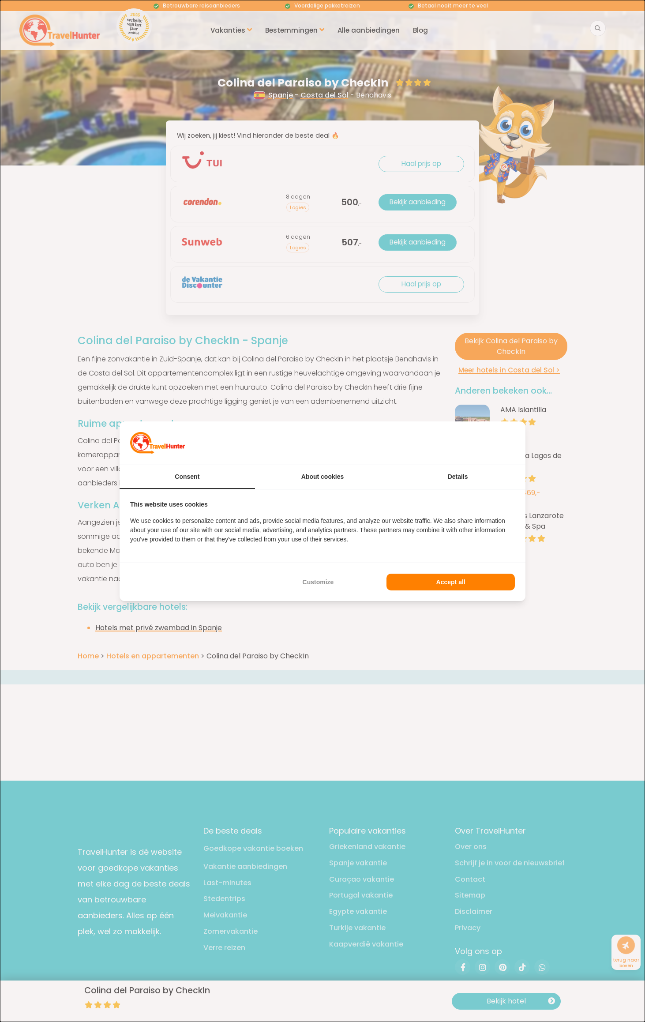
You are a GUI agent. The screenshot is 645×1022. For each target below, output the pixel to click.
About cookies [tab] (322, 476)
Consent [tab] (187, 476)
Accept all (450, 582)
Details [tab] (458, 476)
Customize (318, 582)
